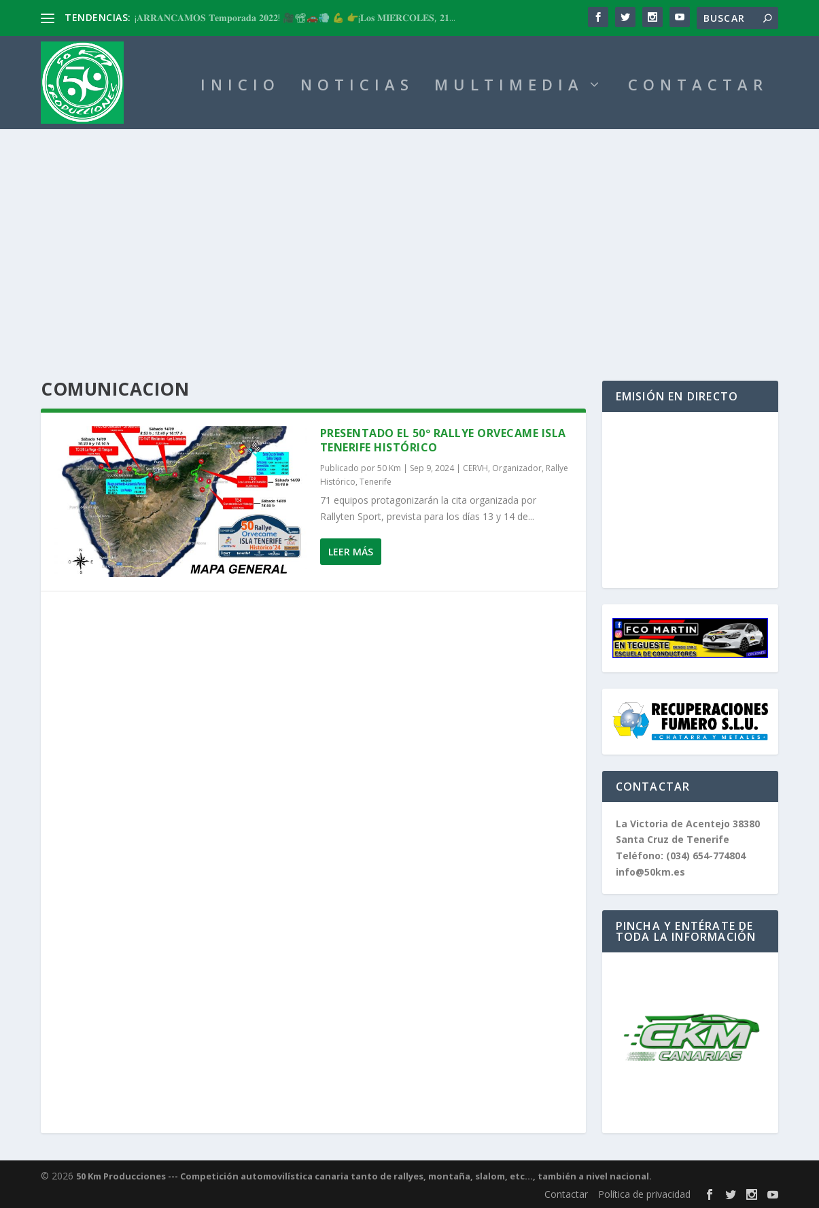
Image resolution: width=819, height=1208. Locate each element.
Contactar (566, 1194)
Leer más (350, 551)
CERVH (475, 468)
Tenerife (375, 481)
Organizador (517, 468)
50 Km (389, 468)
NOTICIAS (357, 86)
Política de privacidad (644, 1194)
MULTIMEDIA (509, 86)
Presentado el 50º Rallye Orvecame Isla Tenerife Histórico (443, 440)
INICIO (240, 86)
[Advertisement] (410, 231)
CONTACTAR (698, 86)
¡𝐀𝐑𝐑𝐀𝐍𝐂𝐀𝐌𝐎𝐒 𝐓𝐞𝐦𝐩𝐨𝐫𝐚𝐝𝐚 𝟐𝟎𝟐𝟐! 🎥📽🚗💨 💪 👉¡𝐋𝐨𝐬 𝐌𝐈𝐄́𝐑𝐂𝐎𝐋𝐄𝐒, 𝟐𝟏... (295, 17)
